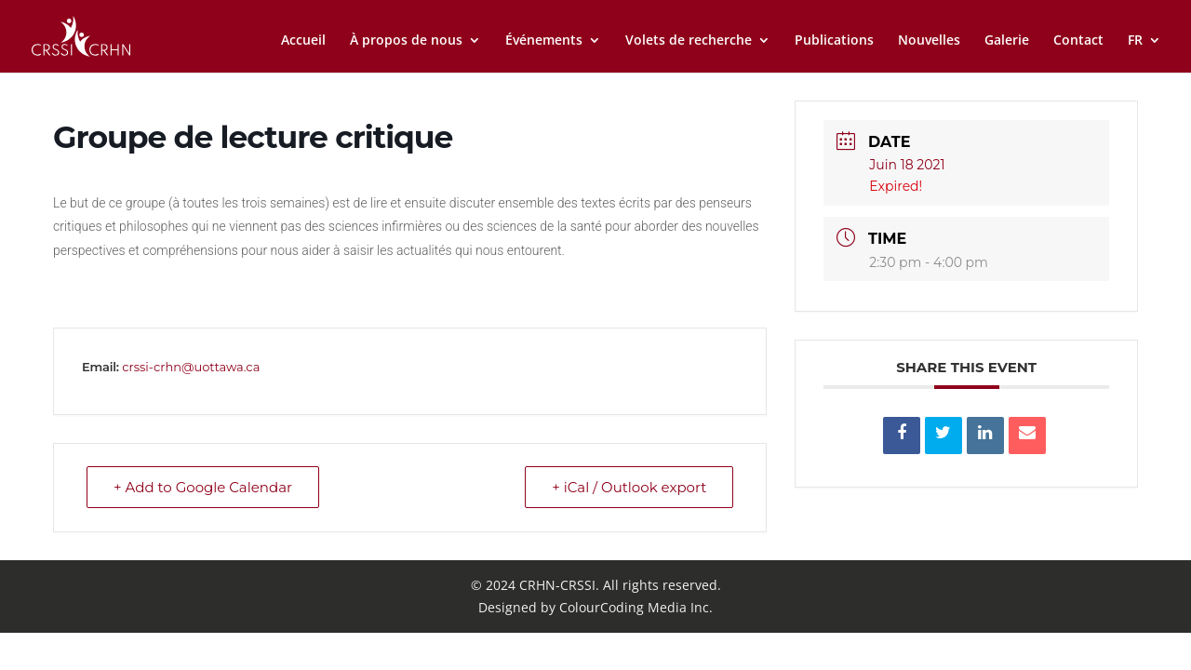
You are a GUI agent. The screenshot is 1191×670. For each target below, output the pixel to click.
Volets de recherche (688, 41)
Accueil (303, 41)
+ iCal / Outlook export (629, 487)
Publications (834, 41)
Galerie (1006, 41)
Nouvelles (929, 41)
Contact (1078, 41)
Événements (543, 41)
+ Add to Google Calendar (203, 487)
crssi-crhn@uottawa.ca (191, 366)
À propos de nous (406, 41)
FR (1135, 41)
